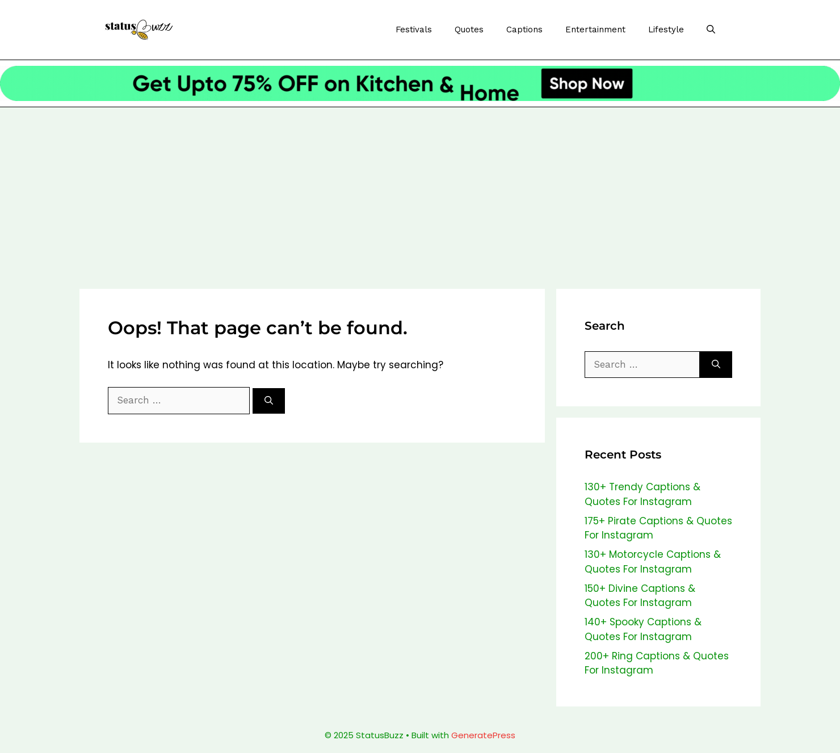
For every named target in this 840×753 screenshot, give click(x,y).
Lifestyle (666, 29)
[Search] (269, 401)
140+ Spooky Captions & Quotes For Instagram (643, 629)
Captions (524, 29)
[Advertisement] (420, 192)
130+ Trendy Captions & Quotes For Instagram (642, 494)
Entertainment (595, 29)
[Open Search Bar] (710, 29)
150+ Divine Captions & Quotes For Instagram (640, 596)
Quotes (469, 29)
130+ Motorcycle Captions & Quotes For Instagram (653, 562)
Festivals (414, 29)
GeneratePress (483, 735)
